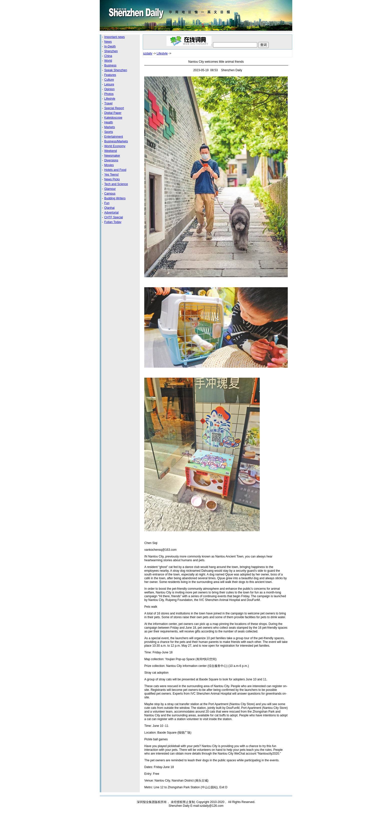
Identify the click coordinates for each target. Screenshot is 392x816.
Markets (109, 127)
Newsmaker (112, 155)
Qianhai (109, 208)
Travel (108, 103)
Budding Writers (115, 198)
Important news (114, 37)
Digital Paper (113, 113)
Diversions (111, 160)
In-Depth (110, 46)
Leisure (109, 84)
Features (110, 75)
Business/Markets (116, 141)
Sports (108, 132)
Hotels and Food (115, 170)
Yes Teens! (111, 174)
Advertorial (111, 212)
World (108, 60)
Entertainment (113, 136)
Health (108, 122)
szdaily (147, 53)
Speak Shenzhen (115, 70)
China (108, 56)
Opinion (109, 89)
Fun (107, 203)
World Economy (114, 146)
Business (110, 65)
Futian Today (113, 222)
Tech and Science (116, 184)
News (108, 41)
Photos (109, 94)
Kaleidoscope (113, 117)
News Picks (112, 179)
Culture (109, 79)
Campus (110, 193)
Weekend (110, 151)
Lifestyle (109, 98)
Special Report (114, 108)
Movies (109, 165)
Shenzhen (111, 51)
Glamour (110, 189)
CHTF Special (113, 217)
